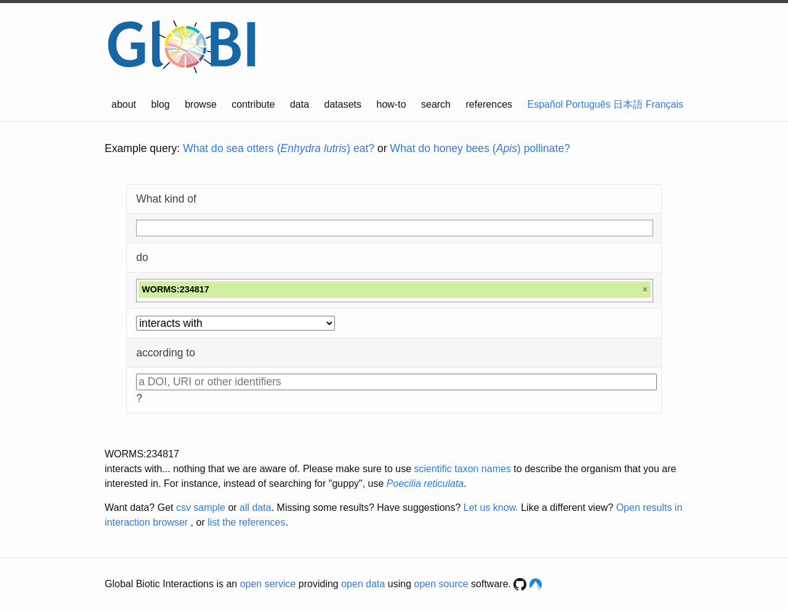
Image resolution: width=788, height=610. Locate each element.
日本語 (628, 104)
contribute (253, 104)
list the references (246, 522)
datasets (342, 104)
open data (363, 584)
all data (255, 507)
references (488, 104)
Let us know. (491, 507)
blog (160, 104)
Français (664, 104)
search (436, 104)
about (123, 104)
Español (545, 104)
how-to (391, 104)
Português (588, 104)
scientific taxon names (462, 469)
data (299, 104)
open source (441, 584)
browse (201, 104)
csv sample (200, 507)
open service (268, 584)
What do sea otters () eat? (278, 148)
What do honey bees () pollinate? (480, 148)
